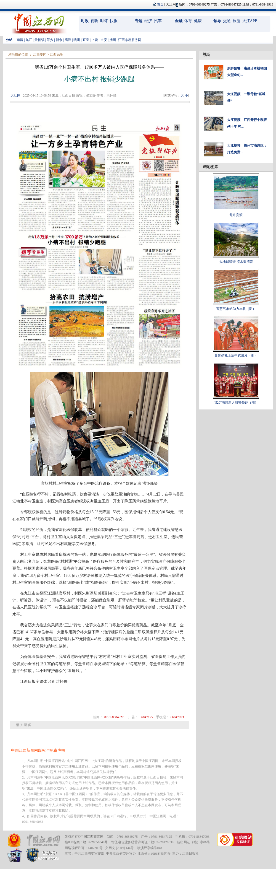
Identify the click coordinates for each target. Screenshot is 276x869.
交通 (227, 21)
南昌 (20, 40)
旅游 (236, 21)
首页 (160, 4)
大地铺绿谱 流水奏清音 (236, 262)
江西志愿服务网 (129, 40)
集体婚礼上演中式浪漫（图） (236, 355)
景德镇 (39, 40)
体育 (188, 21)
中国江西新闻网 (92, 837)
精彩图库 (210, 167)
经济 (148, 21)
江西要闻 (39, 54)
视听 (94, 21)
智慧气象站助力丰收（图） (236, 309)
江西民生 (56, 54)
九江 (28, 40)
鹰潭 (68, 40)
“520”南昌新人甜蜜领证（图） (236, 402)
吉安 (103, 40)
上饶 (94, 40)
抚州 (112, 40)
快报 (114, 21)
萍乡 (50, 40)
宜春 (86, 40)
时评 (104, 21)
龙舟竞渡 (236, 215)
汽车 (158, 21)
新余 (59, 40)
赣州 (76, 40)
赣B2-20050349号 (95, 842)
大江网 (15, 95)
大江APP (249, 21)
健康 (198, 21)
